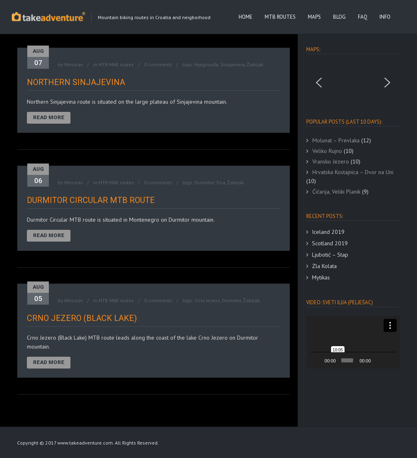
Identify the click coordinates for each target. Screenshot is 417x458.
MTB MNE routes (116, 64)
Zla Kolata (324, 266)
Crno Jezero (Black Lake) (82, 318)
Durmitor (204, 182)
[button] (318, 82)
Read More (48, 117)
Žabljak (255, 64)
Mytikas (321, 277)
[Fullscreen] (390, 360)
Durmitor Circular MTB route (91, 200)
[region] (353, 83)
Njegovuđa (206, 64)
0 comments (158, 64)
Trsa (220, 182)
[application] (353, 342)
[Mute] (379, 360)
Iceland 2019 (328, 232)
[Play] (317, 360)
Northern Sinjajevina (76, 82)
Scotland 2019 (330, 243)
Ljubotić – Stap (330, 254)
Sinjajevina (232, 64)
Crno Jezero (207, 300)
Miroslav (73, 64)
